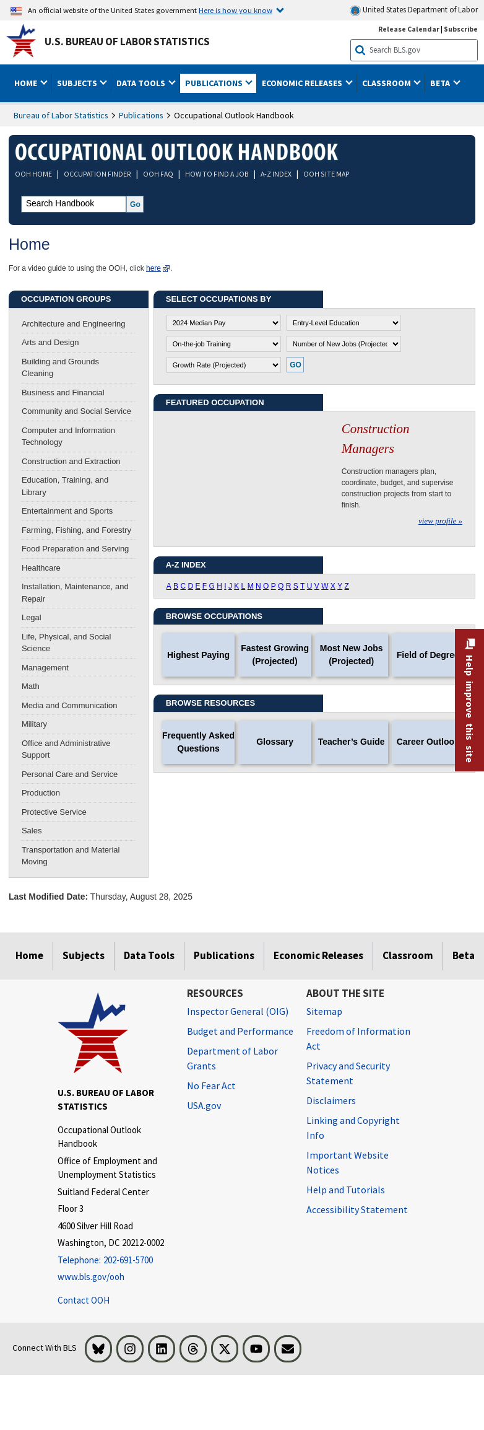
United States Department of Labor (414, 10)
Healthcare (41, 567)
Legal (31, 617)
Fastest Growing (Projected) (275, 654)
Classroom (407, 955)
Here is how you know (235, 10)
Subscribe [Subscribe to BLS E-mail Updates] (461, 28)
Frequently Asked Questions (198, 741)
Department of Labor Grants (232, 1058)
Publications (141, 115)
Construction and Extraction (71, 461)
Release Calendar (408, 28)
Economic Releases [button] (303, 83)
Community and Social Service (76, 411)
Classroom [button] (387, 83)
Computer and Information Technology (68, 436)
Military (34, 724)
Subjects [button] (78, 83)
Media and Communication (70, 705)
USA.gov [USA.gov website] (204, 1105)
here (153, 268)
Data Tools (149, 955)
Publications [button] (214, 83)
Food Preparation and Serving (75, 548)
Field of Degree (428, 655)
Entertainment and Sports (67, 510)
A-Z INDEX (276, 173)
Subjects (84, 955)
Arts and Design (50, 342)
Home (29, 955)
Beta (463, 955)
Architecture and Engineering (74, 323)
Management (45, 667)
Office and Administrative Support (66, 749)
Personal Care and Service (70, 774)
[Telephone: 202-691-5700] (113, 1260)
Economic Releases (318, 955)
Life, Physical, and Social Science (66, 643)
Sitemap (324, 1011)
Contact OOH (84, 1300)
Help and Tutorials (345, 1189)
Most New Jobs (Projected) (351, 654)
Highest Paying (198, 655)
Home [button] (26, 83)
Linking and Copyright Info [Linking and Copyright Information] (353, 1127)
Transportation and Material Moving (71, 856)
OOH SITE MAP (326, 173)
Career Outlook (428, 742)
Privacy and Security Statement (348, 1073)
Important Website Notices (347, 1162)
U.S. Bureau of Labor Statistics (127, 41)
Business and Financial (63, 392)
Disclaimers (331, 1100)
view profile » (440, 520)
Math (31, 686)
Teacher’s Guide (351, 742)
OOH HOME (33, 173)
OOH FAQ (158, 173)
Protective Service (54, 812)
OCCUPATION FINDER (97, 173)
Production (41, 792)
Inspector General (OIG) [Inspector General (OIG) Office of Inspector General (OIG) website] (237, 1011)
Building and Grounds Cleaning (60, 368)
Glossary (274, 742)
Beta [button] (441, 83)
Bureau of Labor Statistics (61, 115)
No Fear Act (211, 1085)
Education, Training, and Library (65, 486)
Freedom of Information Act (358, 1038)
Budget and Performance (240, 1031)
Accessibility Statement (357, 1209)
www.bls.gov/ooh (91, 1277)
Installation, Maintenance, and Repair (75, 592)
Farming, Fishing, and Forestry (76, 530)
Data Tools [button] (141, 83)
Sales (32, 830)
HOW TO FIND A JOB (217, 173)
